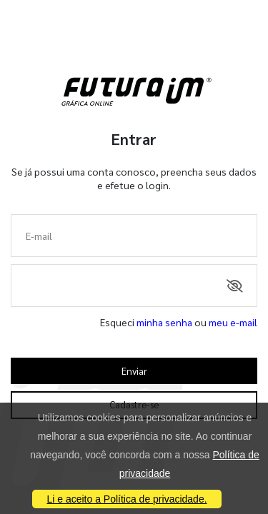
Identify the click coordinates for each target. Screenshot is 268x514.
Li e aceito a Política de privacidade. (126, 499)
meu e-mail (233, 322)
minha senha (164, 322)
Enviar (134, 371)
